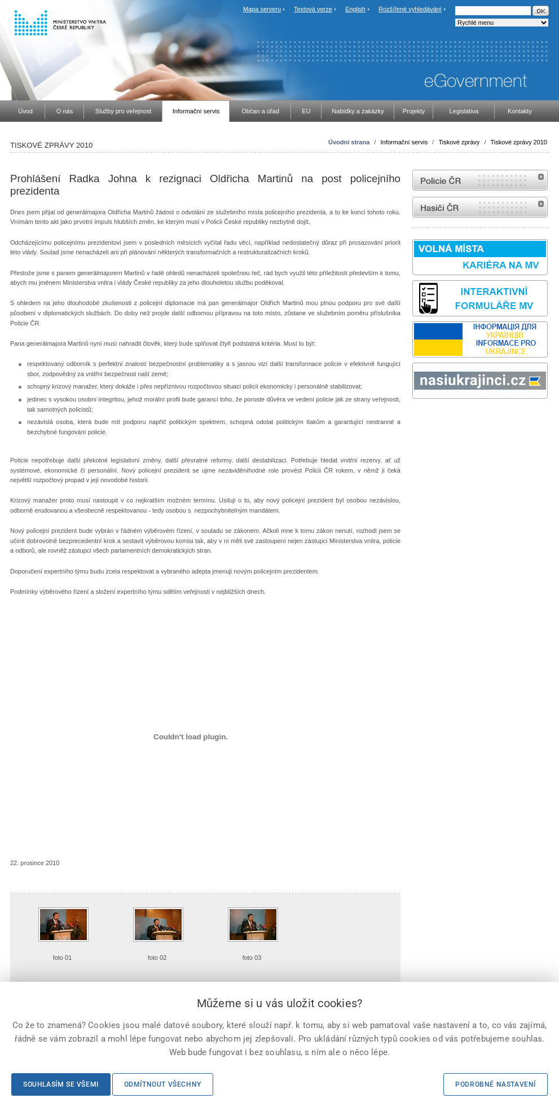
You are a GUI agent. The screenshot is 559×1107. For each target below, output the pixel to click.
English (355, 9)
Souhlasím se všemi (61, 1084)
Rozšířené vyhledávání (410, 9)
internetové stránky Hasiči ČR (480, 207)
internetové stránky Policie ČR (480, 180)
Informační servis (404, 142)
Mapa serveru (262, 9)
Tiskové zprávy (458, 142)
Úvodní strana (348, 142)
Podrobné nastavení (495, 1084)
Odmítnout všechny (162, 1084)
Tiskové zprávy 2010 (519, 142)
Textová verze (313, 9)
